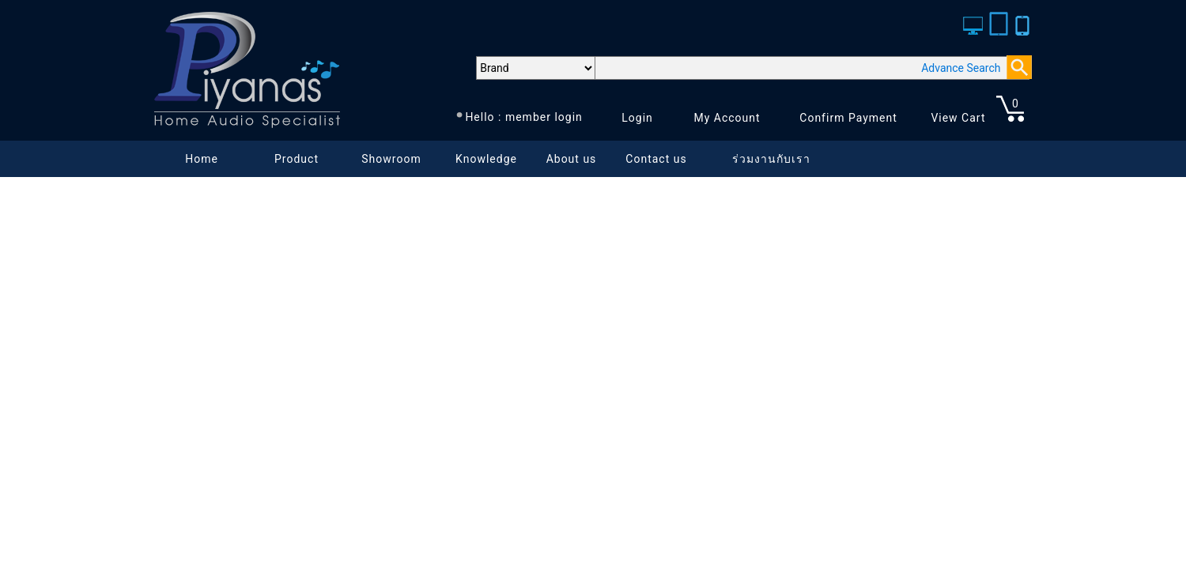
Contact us (655, 159)
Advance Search (960, 68)
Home (201, 159)
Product (296, 159)
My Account (726, 117)
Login (637, 117)
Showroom (391, 159)
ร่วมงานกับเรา (771, 159)
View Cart (958, 117)
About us (571, 159)
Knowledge (486, 159)
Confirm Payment (848, 117)
